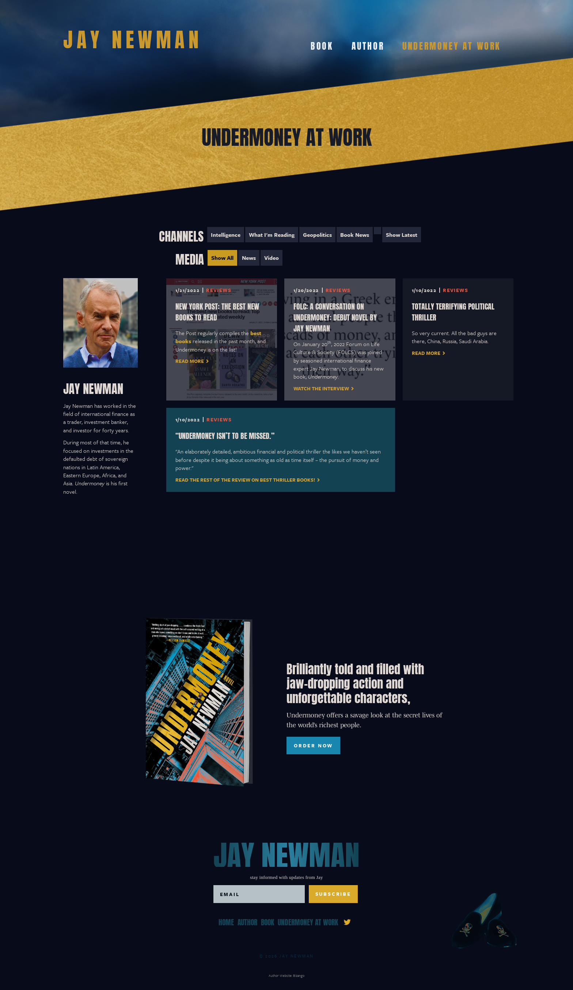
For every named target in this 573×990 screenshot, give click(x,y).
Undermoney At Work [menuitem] (451, 45)
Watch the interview (321, 388)
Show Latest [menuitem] (401, 235)
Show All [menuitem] (222, 258)
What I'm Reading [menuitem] (272, 235)
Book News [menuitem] (354, 235)
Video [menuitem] (271, 258)
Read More (189, 361)
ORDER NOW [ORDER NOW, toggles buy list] (313, 745)
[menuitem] (377, 230)
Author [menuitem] (368, 45)
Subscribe (333, 894)
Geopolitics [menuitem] (317, 235)
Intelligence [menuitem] (225, 235)
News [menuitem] (249, 258)
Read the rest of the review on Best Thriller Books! (245, 479)
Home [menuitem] (226, 921)
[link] (347, 921)
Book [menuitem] (322, 45)
